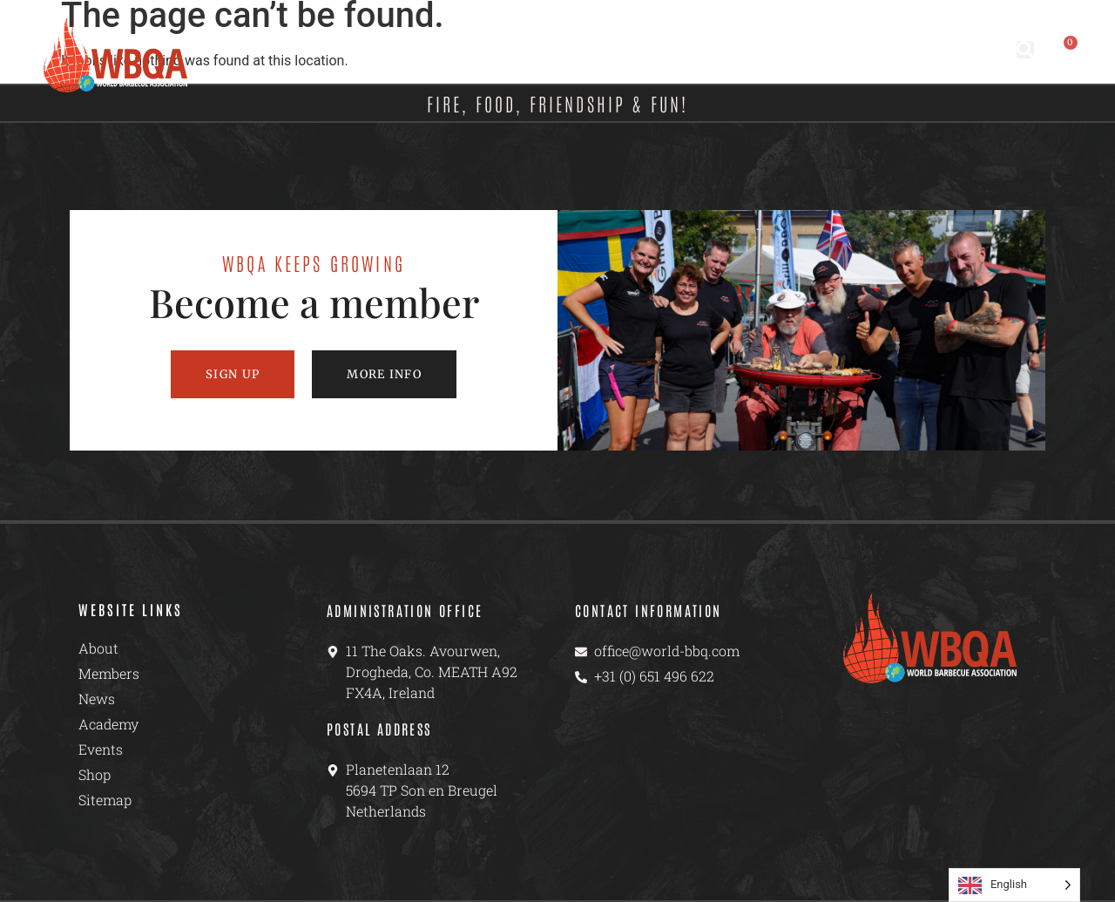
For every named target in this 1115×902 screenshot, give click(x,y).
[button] (1025, 49)
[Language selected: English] (1014, 885)
